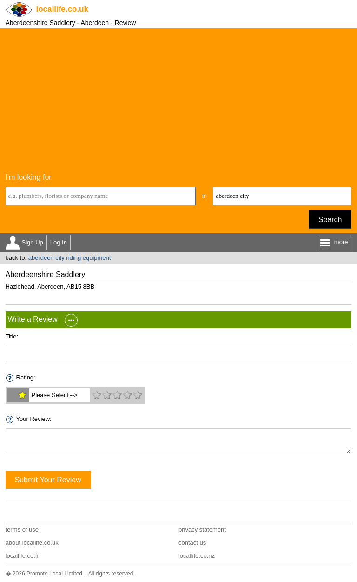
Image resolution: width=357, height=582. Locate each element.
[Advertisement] (179, 98)
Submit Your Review (48, 480)
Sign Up (32, 242)
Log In (58, 242)
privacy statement (202, 529)
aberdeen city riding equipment (69, 257)
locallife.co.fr (22, 555)
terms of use (22, 529)
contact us (192, 542)
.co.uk (62, 9)
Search (330, 219)
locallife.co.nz (196, 555)
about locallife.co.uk (32, 542)
